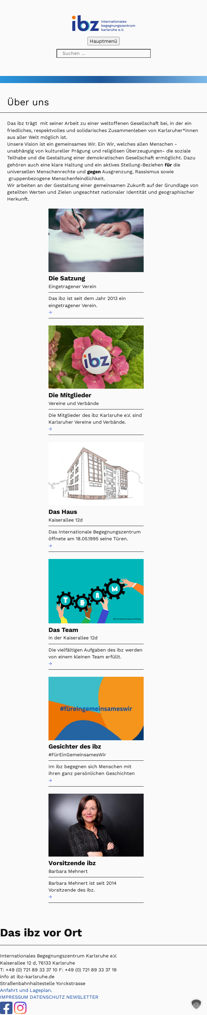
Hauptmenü (103, 41)
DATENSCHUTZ (47, 997)
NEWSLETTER (82, 997)
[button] (196, 1004)
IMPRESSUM (14, 997)
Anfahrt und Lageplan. (26, 990)
